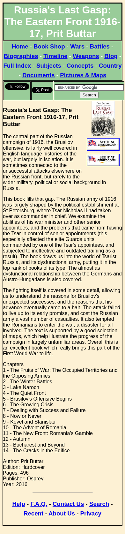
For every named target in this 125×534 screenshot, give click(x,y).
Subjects (48, 65)
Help (18, 503)
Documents (38, 75)
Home (20, 46)
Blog (110, 56)
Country (110, 65)
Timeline (55, 56)
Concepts (79, 65)
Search (99, 503)
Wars (77, 46)
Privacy (90, 513)
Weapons (86, 56)
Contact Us (68, 503)
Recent (33, 513)
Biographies (21, 56)
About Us (61, 513)
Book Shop (49, 46)
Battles (100, 46)
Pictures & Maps (83, 75)
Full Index (18, 65)
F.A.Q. (38, 503)
